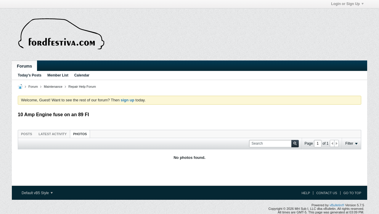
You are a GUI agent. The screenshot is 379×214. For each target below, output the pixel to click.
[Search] (274, 143)
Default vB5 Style (37, 193)
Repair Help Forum (82, 86)
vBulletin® (337, 205)
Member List (57, 75)
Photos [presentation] (80, 134)
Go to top (352, 193)
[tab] (26, 134)
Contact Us (326, 193)
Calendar (81, 75)
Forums (24, 66)
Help (305, 193)
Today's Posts (29, 75)
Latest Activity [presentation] (52, 134)
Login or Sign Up (347, 4)
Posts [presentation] (26, 134)
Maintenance (53, 86)
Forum (33, 86)
